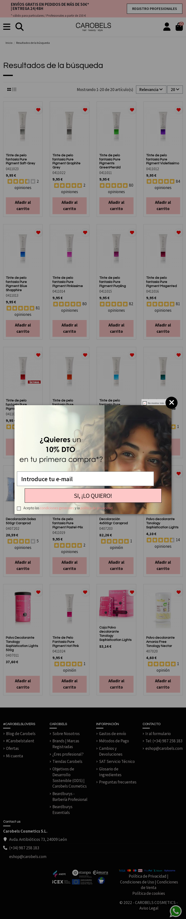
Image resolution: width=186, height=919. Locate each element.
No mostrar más (156, 403)
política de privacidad (96, 507)
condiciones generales (57, 507)
